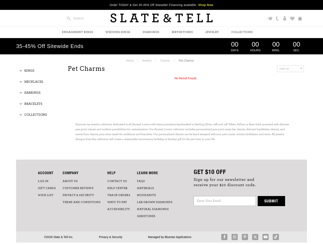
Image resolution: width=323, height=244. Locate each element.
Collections (242, 32)
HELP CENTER (117, 188)
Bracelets (33, 103)
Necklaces (33, 81)
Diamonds (151, 32)
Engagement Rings (77, 32)
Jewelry (212, 32)
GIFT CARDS (47, 188)
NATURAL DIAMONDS (153, 209)
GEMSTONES (146, 216)
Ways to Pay (117, 202)
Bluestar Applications (178, 237)
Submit (271, 200)
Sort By (290, 68)
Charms (165, 60)
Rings (29, 70)
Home (130, 60)
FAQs (141, 181)
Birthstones (182, 32)
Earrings (32, 92)
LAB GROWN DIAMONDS (154, 202)
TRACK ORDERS (118, 195)
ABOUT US (70, 181)
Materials (145, 188)
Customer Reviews (78, 188)
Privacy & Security (110, 237)
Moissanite (146, 195)
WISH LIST (46, 195)
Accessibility (118, 209)
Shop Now (205, 5)
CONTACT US (117, 181)
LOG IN (43, 181)
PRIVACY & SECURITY (78, 195)
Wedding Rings (117, 32)
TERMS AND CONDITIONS (82, 202)
